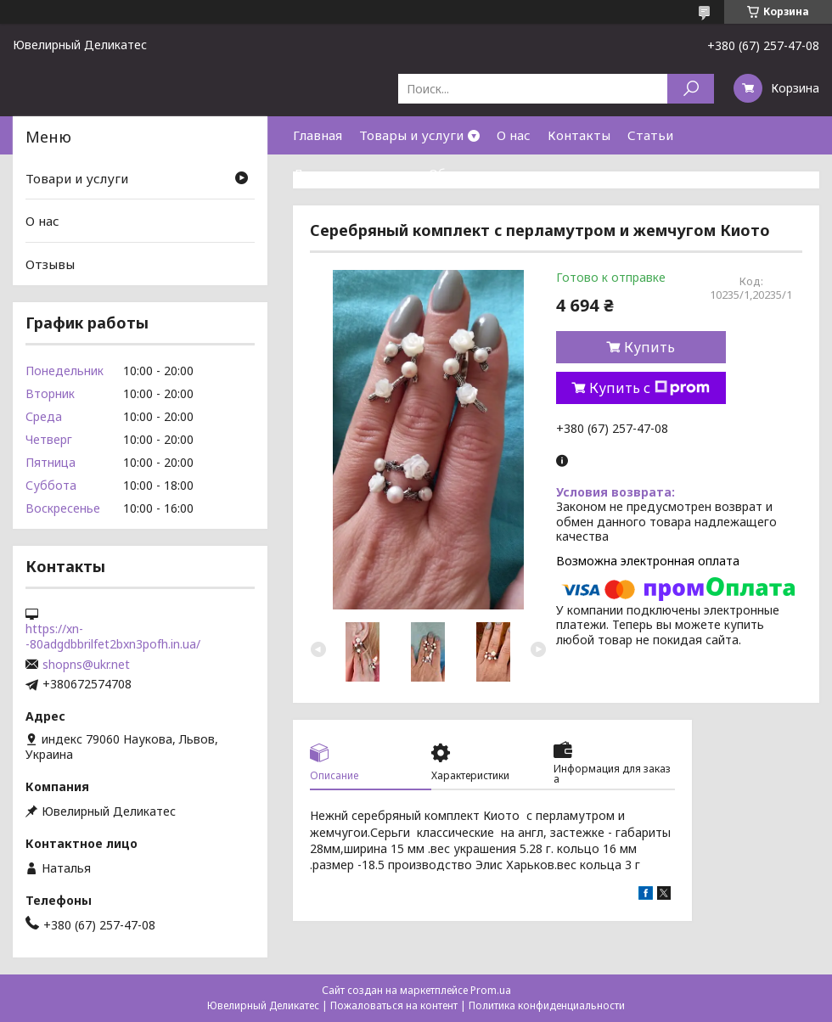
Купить (649, 347)
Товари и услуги (76, 178)
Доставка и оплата (352, 173)
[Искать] (690, 89)
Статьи (650, 134)
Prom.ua (490, 990)
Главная (317, 134)
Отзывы (50, 264)
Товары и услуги (411, 134)
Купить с (649, 388)
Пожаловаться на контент (394, 1005)
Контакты (579, 134)
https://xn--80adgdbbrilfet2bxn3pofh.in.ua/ (112, 636)
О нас (514, 134)
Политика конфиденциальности (547, 1005)
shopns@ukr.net (86, 664)
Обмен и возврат (483, 173)
